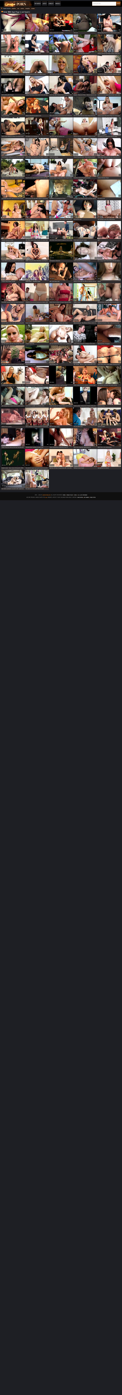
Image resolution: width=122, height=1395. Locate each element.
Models (57, 3)
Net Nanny (86, 497)
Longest (51, 3)
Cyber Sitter (93, 497)
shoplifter (14, 8)
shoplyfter (27, 8)
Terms (64, 495)
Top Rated (37, 3)
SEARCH (118, 3)
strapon (33, 8)
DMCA (75, 495)
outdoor (22, 8)
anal (18, 8)
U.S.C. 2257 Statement (82, 495)
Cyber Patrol (80, 497)
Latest (45, 3)
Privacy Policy (70, 495)
